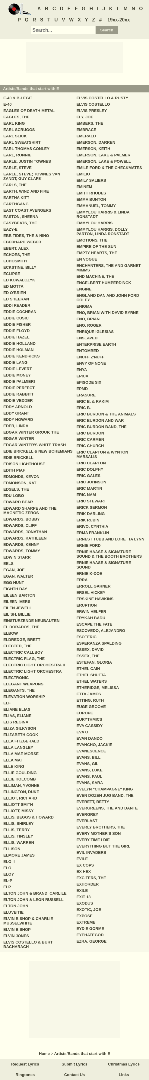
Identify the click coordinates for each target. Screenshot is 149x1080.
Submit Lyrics (74, 1064)
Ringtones (25, 1074)
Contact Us (74, 1074)
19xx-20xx (118, 19)
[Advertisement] (74, 57)
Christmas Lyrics (124, 1064)
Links (124, 1074)
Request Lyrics (25, 1064)
